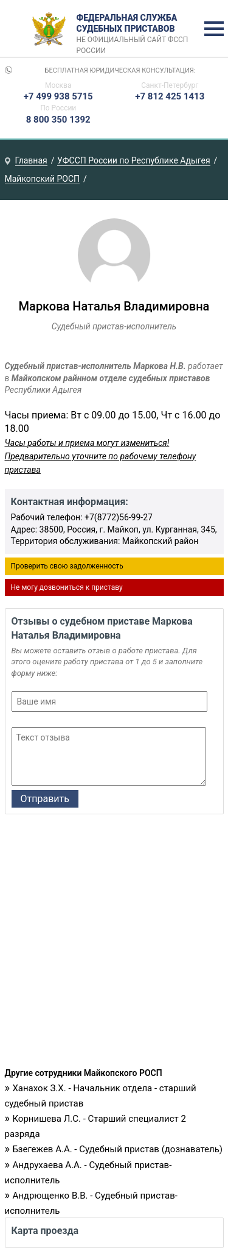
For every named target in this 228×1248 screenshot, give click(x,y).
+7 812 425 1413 (169, 96)
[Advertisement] (114, 944)
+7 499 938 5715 (58, 96)
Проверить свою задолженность (67, 566)
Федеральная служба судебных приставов (136, 29)
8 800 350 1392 (58, 119)
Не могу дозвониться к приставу (67, 587)
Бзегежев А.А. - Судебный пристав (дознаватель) (117, 1149)
